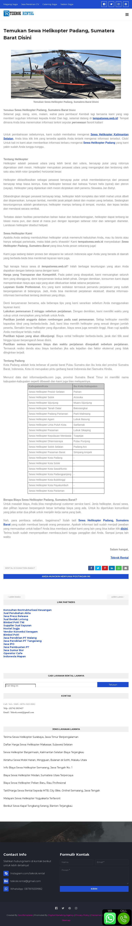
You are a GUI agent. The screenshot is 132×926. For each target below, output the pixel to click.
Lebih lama (117, 596)
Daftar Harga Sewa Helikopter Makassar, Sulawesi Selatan (38, 744)
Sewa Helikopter (94, 142)
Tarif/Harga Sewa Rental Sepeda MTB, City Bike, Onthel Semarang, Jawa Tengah (51, 790)
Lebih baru (15, 596)
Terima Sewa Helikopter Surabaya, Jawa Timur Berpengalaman (40, 736)
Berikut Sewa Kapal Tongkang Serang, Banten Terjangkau (37, 805)
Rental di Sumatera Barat (20, 568)
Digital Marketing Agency (61, 914)
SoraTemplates (25, 914)
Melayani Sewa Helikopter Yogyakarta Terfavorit (31, 798)
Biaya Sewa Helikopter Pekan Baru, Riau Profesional (34, 782)
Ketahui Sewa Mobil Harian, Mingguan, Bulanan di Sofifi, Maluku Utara (45, 759)
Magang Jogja (10, 4)
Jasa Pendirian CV (30, 4)
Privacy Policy (82, 914)
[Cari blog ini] (20, 685)
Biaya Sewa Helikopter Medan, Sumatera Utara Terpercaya (38, 775)
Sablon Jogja (66, 4)
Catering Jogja (49, 4)
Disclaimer (96, 914)
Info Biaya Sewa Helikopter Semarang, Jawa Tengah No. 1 (37, 767)
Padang (110, 142)
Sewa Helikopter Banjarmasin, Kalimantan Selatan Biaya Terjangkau (43, 751)
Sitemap (66, 920)
